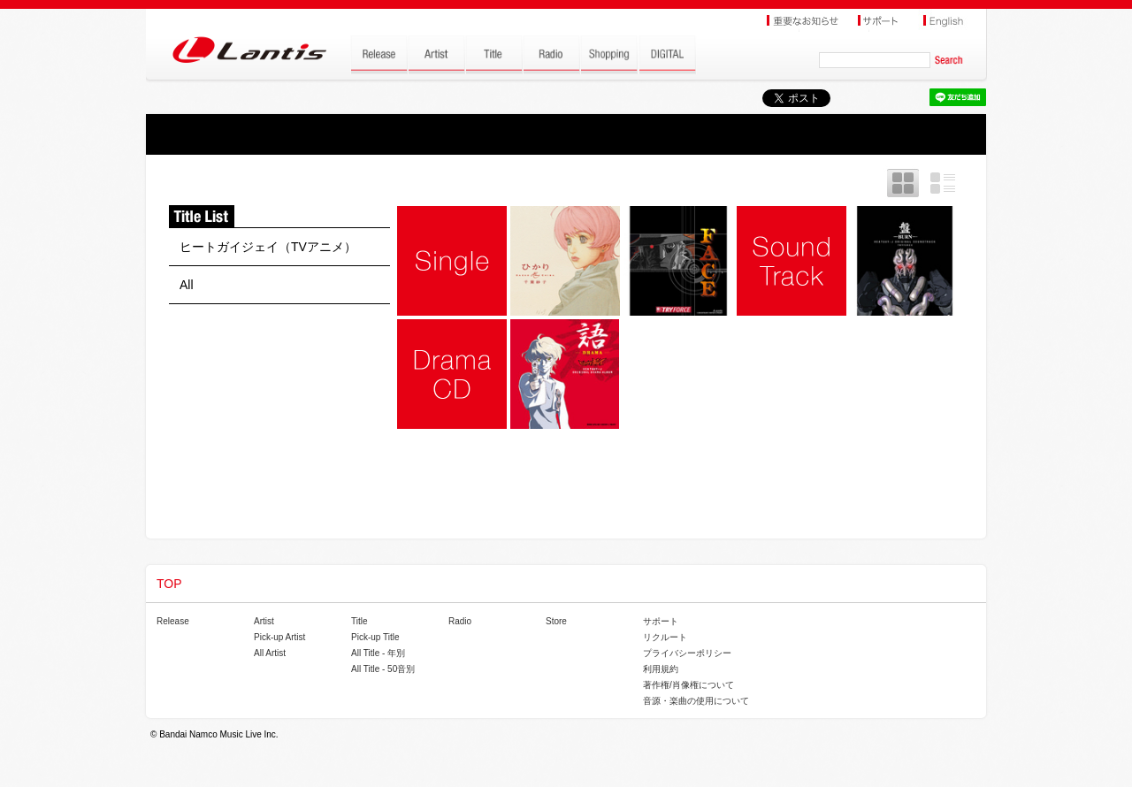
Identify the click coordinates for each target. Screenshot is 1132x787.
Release (173, 621)
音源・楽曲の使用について (696, 701)
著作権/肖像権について (688, 685)
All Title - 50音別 (383, 669)
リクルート (665, 637)
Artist (264, 621)
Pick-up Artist (279, 637)
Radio (459, 621)
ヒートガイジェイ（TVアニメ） (268, 247)
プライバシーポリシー (687, 653)
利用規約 (660, 669)
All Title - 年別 (378, 653)
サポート (660, 621)
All (187, 285)
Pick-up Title (375, 637)
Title (359, 621)
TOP (169, 584)
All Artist (270, 653)
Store (556, 621)
